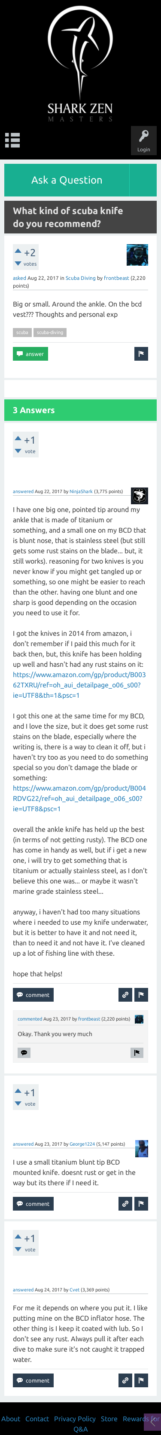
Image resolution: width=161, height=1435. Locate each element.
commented (30, 1018)
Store (109, 1419)
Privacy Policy (75, 1419)
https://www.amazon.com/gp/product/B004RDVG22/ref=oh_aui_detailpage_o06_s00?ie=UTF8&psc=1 (79, 798)
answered (23, 491)
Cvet (74, 1289)
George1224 (82, 1144)
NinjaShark (81, 491)
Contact (37, 1419)
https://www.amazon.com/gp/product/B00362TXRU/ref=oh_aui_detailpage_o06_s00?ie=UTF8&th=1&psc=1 (79, 685)
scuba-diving (50, 332)
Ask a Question (67, 180)
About (10, 1419)
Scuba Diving (81, 278)
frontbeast (116, 278)
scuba (22, 332)
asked (19, 278)
